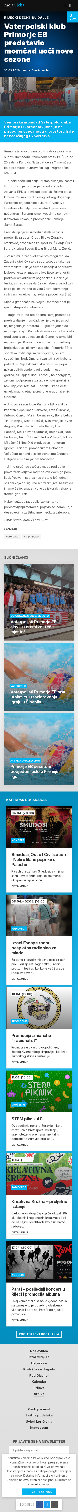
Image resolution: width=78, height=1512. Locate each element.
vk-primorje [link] (31, 536)
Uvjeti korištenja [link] (39, 1421)
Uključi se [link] (39, 1363)
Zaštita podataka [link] (39, 1415)
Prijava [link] (39, 1388)
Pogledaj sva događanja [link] (39, 1334)
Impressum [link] (39, 1428)
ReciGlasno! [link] (39, 1375)
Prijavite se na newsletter (39, 1441)
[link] (72, 16)
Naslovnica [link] (39, 1351)
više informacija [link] (38, 1484)
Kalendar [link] (39, 1382)
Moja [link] (14, 5)
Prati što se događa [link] (39, 1369)
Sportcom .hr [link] (40, 70)
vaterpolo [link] (12, 536)
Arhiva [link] (39, 1394)
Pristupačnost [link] (39, 1409)
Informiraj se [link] (39, 1357)
